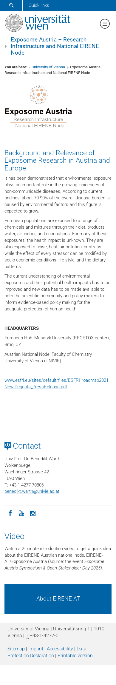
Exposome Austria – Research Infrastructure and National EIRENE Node (55, 46)
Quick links (39, 5)
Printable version (75, 655)
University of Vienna (49, 67)
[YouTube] (21, 512)
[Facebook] (10, 512)
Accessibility (60, 649)
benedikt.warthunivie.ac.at (31, 491)
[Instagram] (32, 512)
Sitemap (16, 649)
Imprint (35, 649)
